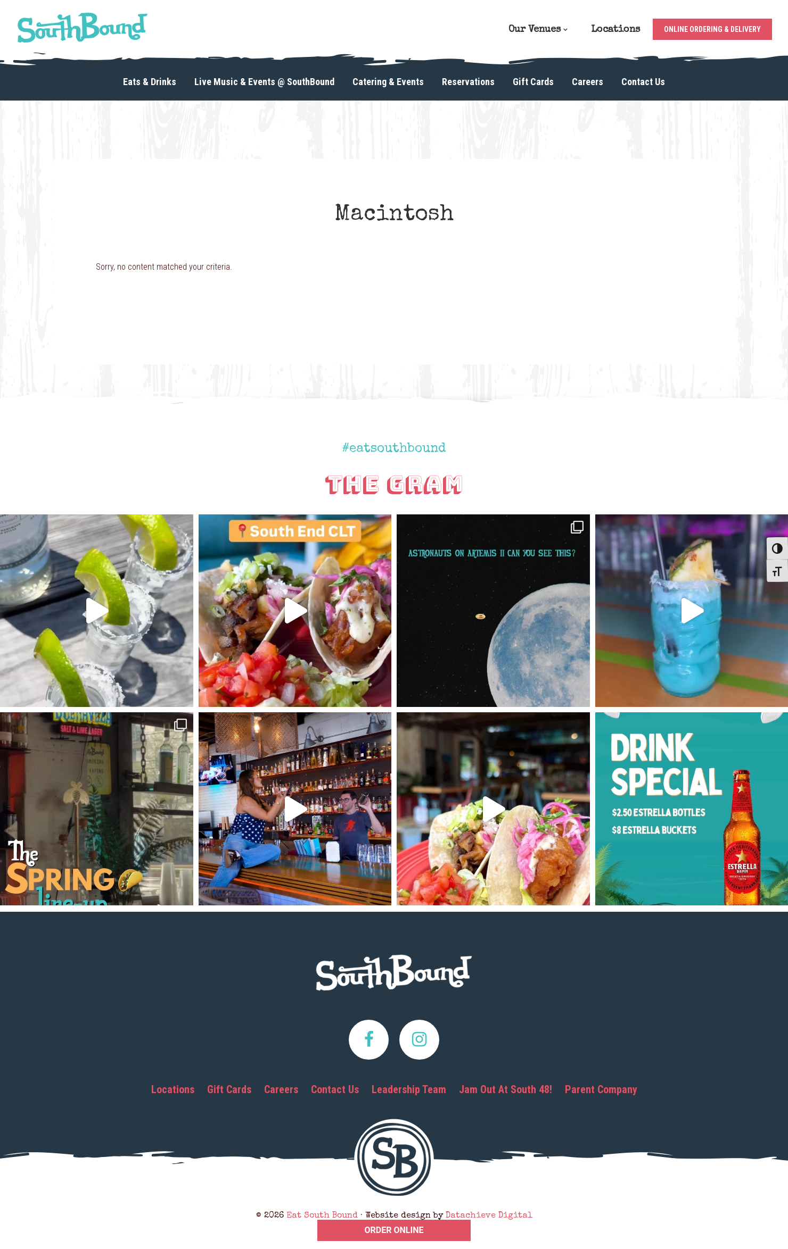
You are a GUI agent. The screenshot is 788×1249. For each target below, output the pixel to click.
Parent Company (601, 1089)
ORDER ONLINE (394, 1230)
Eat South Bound (82, 28)
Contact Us (335, 1089)
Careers (281, 1089)
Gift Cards (229, 1089)
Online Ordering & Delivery (712, 29)
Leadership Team (409, 1089)
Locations (172, 1089)
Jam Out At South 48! (505, 1089)
